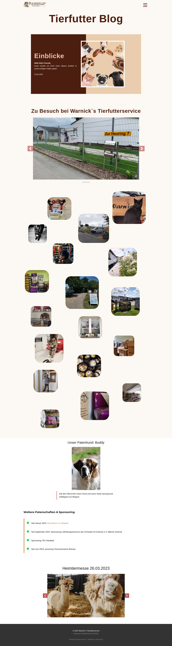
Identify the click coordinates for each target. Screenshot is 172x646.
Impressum (77, 633)
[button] (30, 148)
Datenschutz (88, 633)
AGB (97, 633)
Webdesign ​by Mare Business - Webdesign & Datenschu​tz (86, 639)
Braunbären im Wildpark (57, 523)
